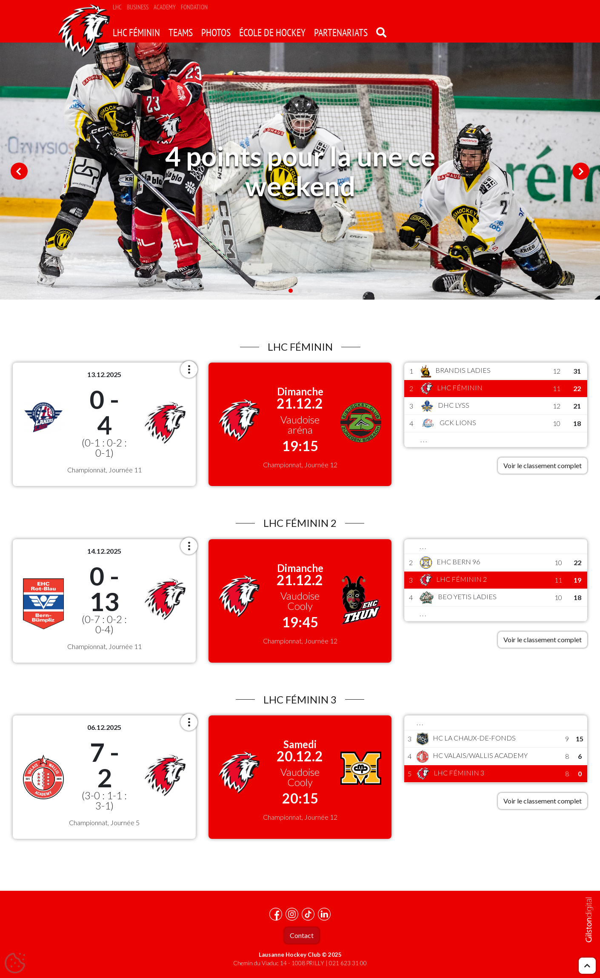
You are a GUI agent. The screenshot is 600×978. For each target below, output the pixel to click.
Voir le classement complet (542, 465)
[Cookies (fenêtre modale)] (15, 963)
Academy (165, 7)
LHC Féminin (136, 32)
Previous (19, 171)
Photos (216, 32)
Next (580, 171)
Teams (181, 32)
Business (138, 7)
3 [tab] (309, 291)
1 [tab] (291, 291)
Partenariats (341, 32)
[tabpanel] (300, 171)
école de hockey (272, 32)
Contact (302, 935)
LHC (117, 7)
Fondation (194, 7)
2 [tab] (300, 291)
